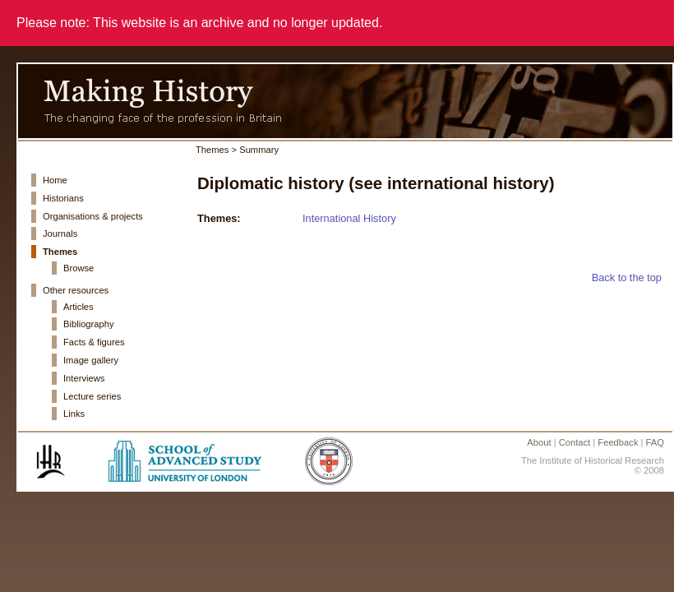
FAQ (655, 442)
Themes (60, 252)
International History (349, 218)
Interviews (83, 378)
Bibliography (88, 324)
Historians (63, 198)
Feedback (618, 442)
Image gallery (90, 360)
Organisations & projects (93, 216)
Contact (575, 442)
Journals (60, 233)
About (539, 442)
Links (74, 414)
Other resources (75, 290)
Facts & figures (94, 342)
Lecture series (92, 396)
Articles (78, 307)
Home (55, 180)
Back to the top (627, 277)
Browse (78, 268)
